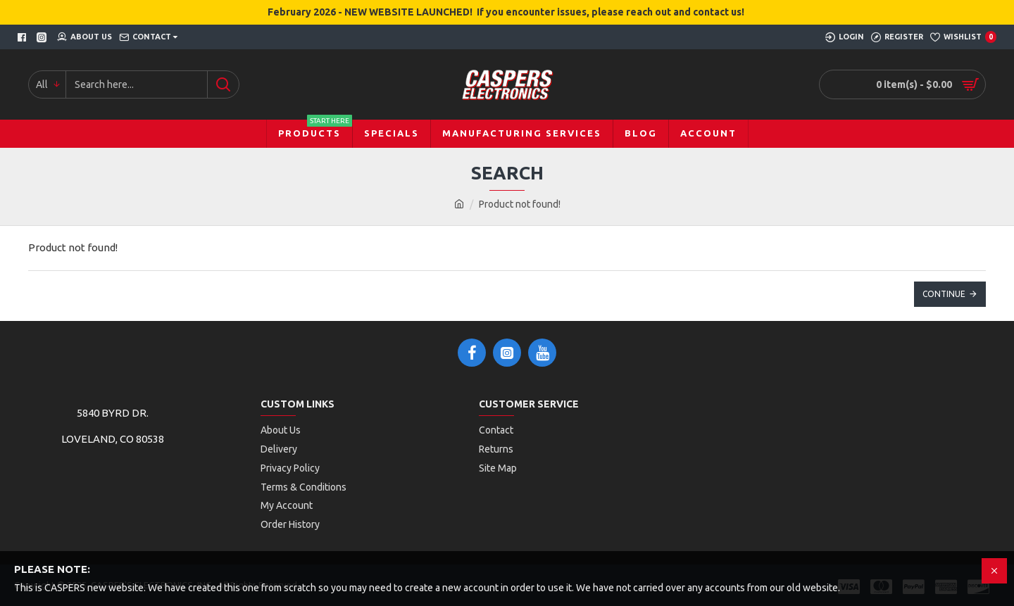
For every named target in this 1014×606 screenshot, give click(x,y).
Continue (943, 293)
